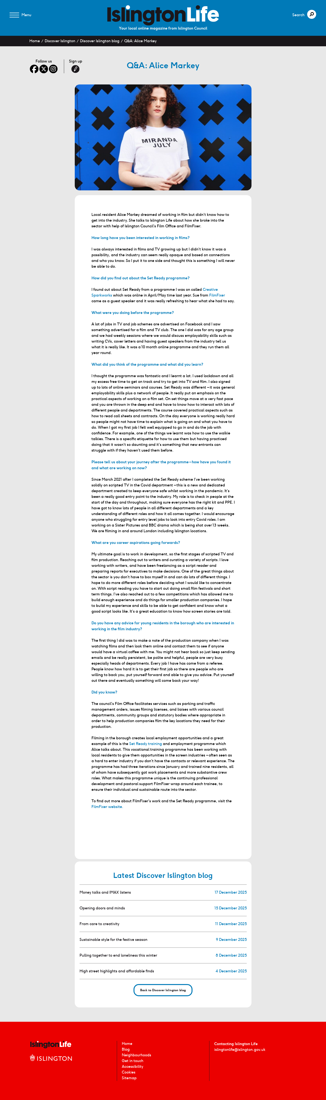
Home (34, 40)
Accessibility (132, 1066)
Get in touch (132, 1060)
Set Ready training (145, 743)
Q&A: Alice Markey (140, 40)
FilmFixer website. (107, 806)
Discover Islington (60, 40)
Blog (126, 1049)
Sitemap (129, 1077)
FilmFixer (217, 295)
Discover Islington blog (99, 40)
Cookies (128, 1072)
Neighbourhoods (136, 1055)
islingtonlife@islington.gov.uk (239, 1049)
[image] (163, 15)
